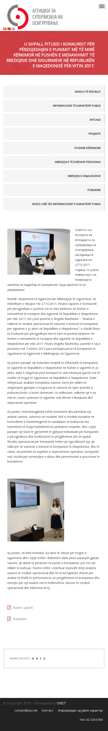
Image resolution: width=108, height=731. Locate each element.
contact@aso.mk (26, 710)
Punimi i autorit (23, 607)
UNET (61, 703)
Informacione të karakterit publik (77, 106)
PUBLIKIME (94, 190)
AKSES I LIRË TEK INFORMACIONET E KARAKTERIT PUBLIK (66, 204)
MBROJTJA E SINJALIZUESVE (84, 176)
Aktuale (95, 120)
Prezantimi (20, 619)
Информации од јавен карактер (80, 710)
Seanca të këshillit (88, 92)
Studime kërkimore (87, 148)
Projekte (95, 134)
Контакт (47, 710)
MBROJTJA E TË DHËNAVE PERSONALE (78, 162)
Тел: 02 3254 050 (91, 720)
